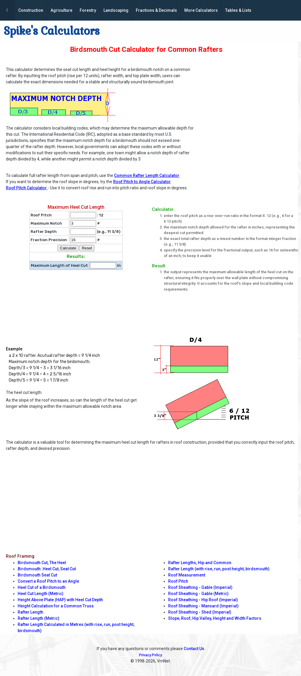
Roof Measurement (186, 575)
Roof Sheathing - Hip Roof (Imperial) (203, 599)
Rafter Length (30, 612)
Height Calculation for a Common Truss (56, 606)
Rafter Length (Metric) (38, 618)
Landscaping (115, 10)
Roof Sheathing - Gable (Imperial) (200, 587)
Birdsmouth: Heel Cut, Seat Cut (47, 568)
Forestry (88, 10)
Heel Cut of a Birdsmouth (42, 587)
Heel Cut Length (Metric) (40, 593)
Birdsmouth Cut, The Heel (42, 562)
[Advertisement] (249, 102)
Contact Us (194, 648)
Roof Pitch (178, 581)
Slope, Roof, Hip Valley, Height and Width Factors (214, 618)
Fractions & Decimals (156, 10)
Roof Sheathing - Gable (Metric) (198, 593)
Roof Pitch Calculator (27, 187)
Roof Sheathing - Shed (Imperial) (199, 612)
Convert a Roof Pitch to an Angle (48, 581)
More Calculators (201, 10)
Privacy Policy (150, 655)
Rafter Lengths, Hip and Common (199, 562)
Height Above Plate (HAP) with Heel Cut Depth (60, 599)
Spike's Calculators (52, 31)
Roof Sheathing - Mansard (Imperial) (203, 606)
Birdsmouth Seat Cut (37, 575)
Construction (30, 10)
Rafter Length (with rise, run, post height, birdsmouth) (219, 568)
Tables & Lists (238, 10)
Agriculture (61, 10)
